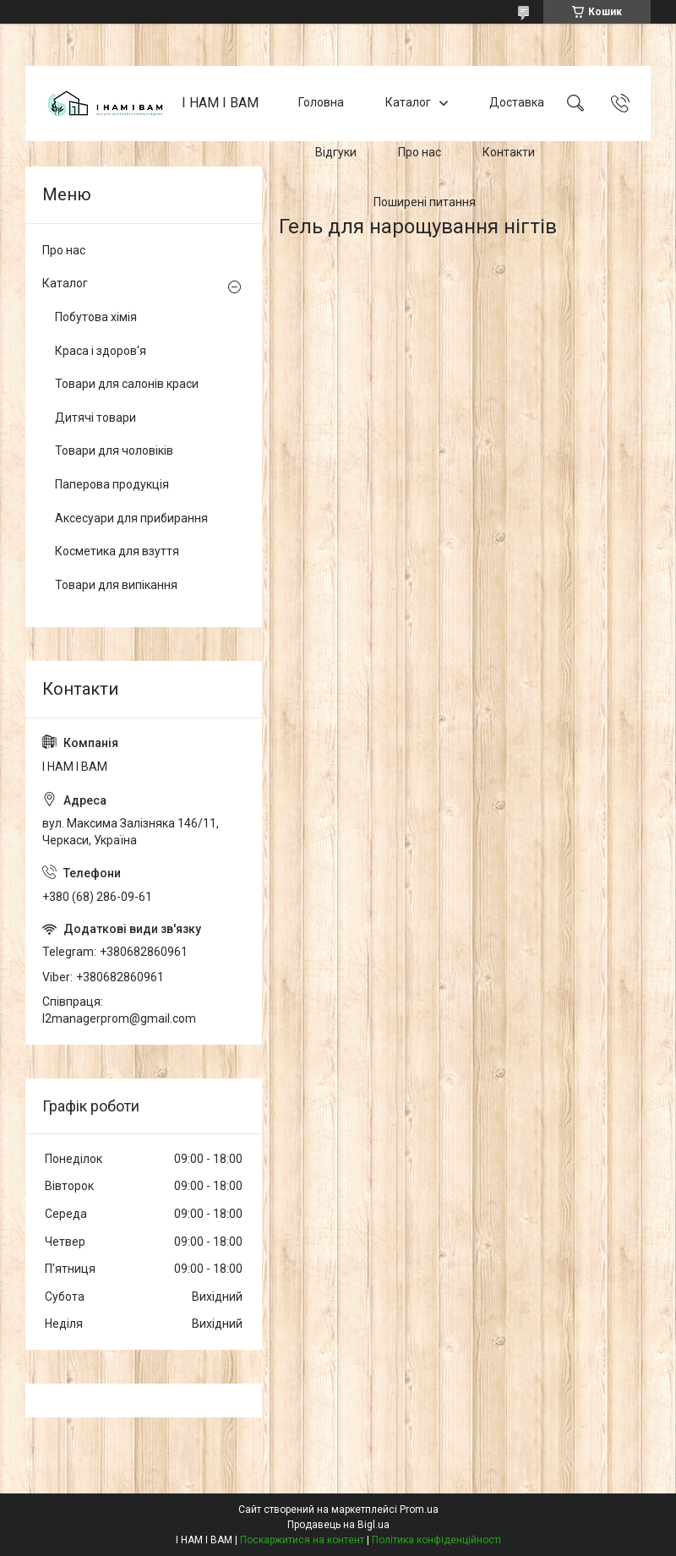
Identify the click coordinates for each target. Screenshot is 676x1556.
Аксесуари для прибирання (131, 518)
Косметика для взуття (117, 551)
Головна (321, 103)
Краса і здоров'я (100, 351)
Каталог (408, 103)
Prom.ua (419, 1509)
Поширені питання (424, 202)
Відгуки (336, 152)
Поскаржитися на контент (302, 1540)
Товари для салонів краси (127, 383)
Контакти (508, 152)
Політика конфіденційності (436, 1540)
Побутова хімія (96, 317)
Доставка (516, 103)
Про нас (419, 152)
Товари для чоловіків (114, 450)
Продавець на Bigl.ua (338, 1525)
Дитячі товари (95, 417)
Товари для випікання (116, 585)
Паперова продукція (112, 484)
